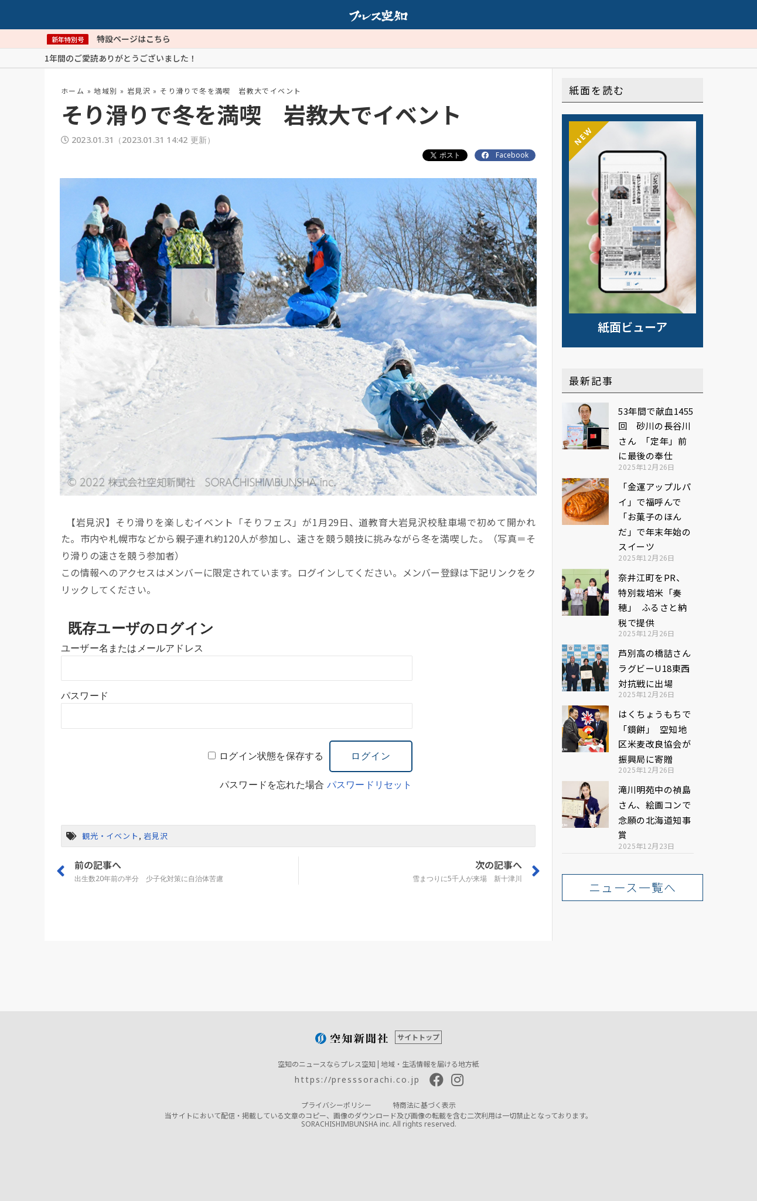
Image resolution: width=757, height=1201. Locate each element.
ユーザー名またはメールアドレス (132, 648)
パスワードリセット (369, 785)
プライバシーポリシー (336, 1105)
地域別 (105, 90)
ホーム (72, 90)
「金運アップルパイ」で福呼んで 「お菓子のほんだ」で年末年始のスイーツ (654, 516)
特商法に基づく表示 (424, 1105)
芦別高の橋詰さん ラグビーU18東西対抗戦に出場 (659, 668)
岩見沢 (139, 90)
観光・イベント (110, 835)
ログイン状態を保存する (271, 756)
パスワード (84, 696)
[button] (632, 887)
